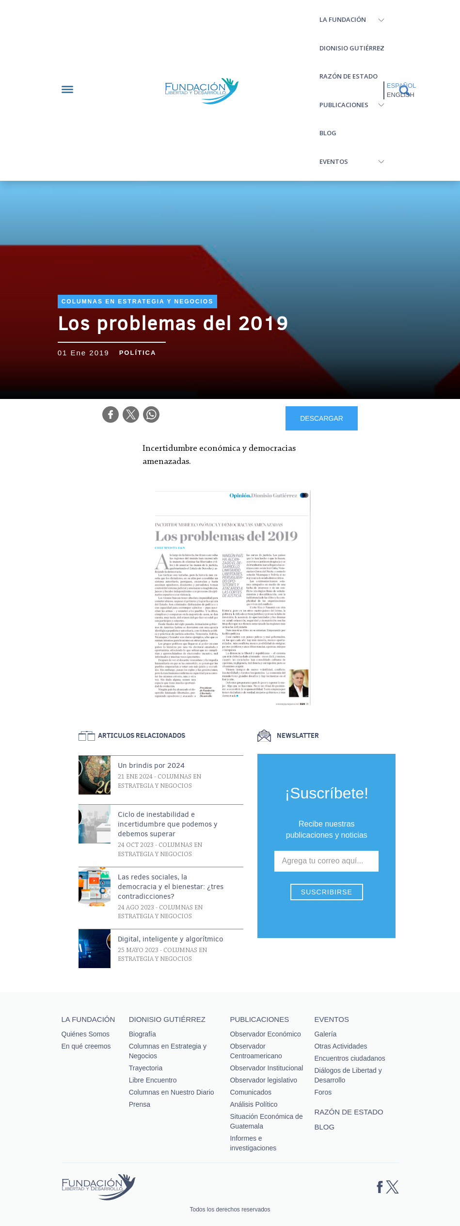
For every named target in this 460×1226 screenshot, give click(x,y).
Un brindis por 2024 (151, 765)
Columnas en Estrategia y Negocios (138, 301)
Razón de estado (348, 76)
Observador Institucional (266, 1068)
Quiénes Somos (86, 1034)
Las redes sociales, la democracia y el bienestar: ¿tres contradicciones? (170, 886)
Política (138, 352)
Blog (327, 132)
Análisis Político (253, 1104)
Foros (323, 1092)
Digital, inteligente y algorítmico (170, 939)
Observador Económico (265, 1034)
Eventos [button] (333, 161)
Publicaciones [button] (343, 104)
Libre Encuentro (153, 1080)
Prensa (139, 1104)
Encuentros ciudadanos (349, 1058)
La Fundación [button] (342, 19)
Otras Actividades (340, 1046)
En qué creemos (86, 1046)
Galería (325, 1034)
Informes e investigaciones (253, 1143)
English (400, 94)
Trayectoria (146, 1068)
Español (401, 85)
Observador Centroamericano (256, 1051)
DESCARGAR (321, 418)
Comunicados (250, 1092)
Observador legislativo (263, 1080)
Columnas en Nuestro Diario (171, 1092)
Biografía (142, 1034)
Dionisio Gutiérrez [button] (351, 48)
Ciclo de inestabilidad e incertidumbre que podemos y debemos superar (168, 824)
